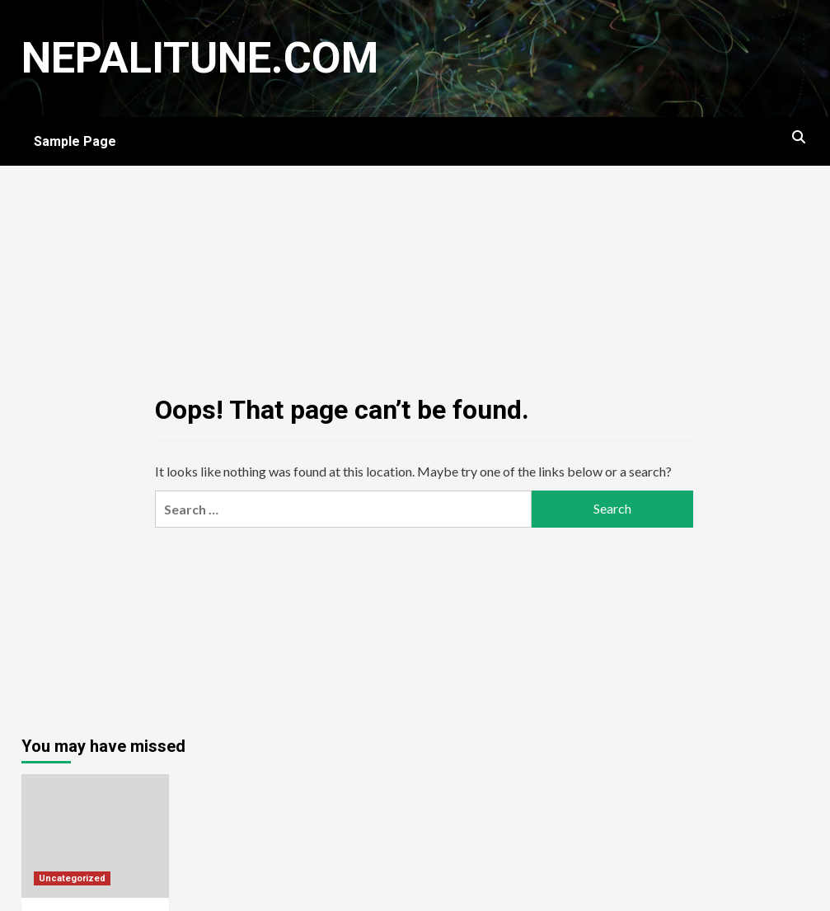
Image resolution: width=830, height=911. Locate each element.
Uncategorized (72, 878)
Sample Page (75, 141)
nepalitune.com (199, 58)
